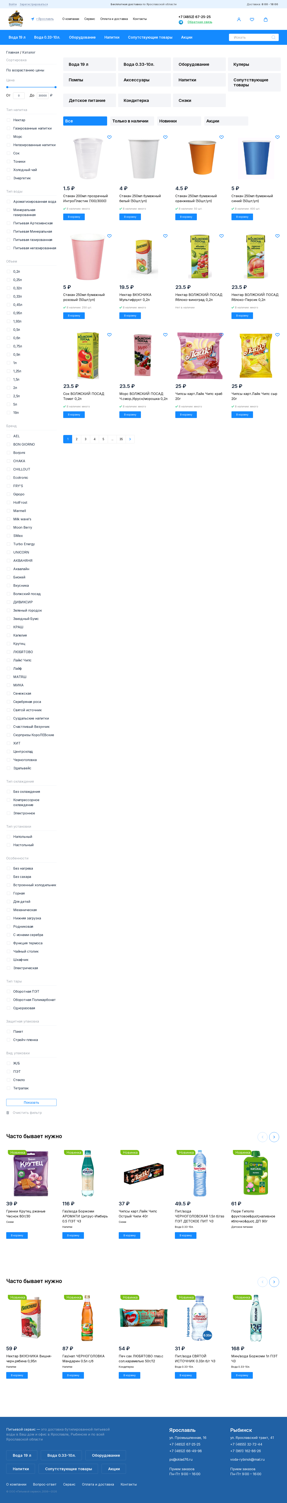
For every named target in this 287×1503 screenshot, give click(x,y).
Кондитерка (136, 100)
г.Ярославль (44, 19)
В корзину (74, 216)
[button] (274, 1137)
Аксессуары (136, 79)
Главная (12, 52)
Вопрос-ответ (45, 1484)
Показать (31, 1102)
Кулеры (241, 64)
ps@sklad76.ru (181, 1459)
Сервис (89, 19)
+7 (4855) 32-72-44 (246, 1444)
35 (121, 439)
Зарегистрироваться (34, 4)
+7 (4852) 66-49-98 (185, 1451)
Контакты (140, 19)
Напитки (111, 37)
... (112, 439)
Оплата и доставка (114, 19)
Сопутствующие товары (150, 37)
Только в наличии (130, 121)
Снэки (185, 100)
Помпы (76, 79)
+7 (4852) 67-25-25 (194, 17)
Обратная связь (200, 22)
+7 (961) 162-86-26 (245, 1451)
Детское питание (87, 100)
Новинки (168, 121)
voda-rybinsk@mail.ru (247, 1459)
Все (69, 121)
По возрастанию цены (25, 70)
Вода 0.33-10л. (47, 37)
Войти (13, 4)
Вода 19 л (17, 37)
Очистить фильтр (27, 1113)
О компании (70, 19)
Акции (186, 37)
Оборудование (82, 37)
